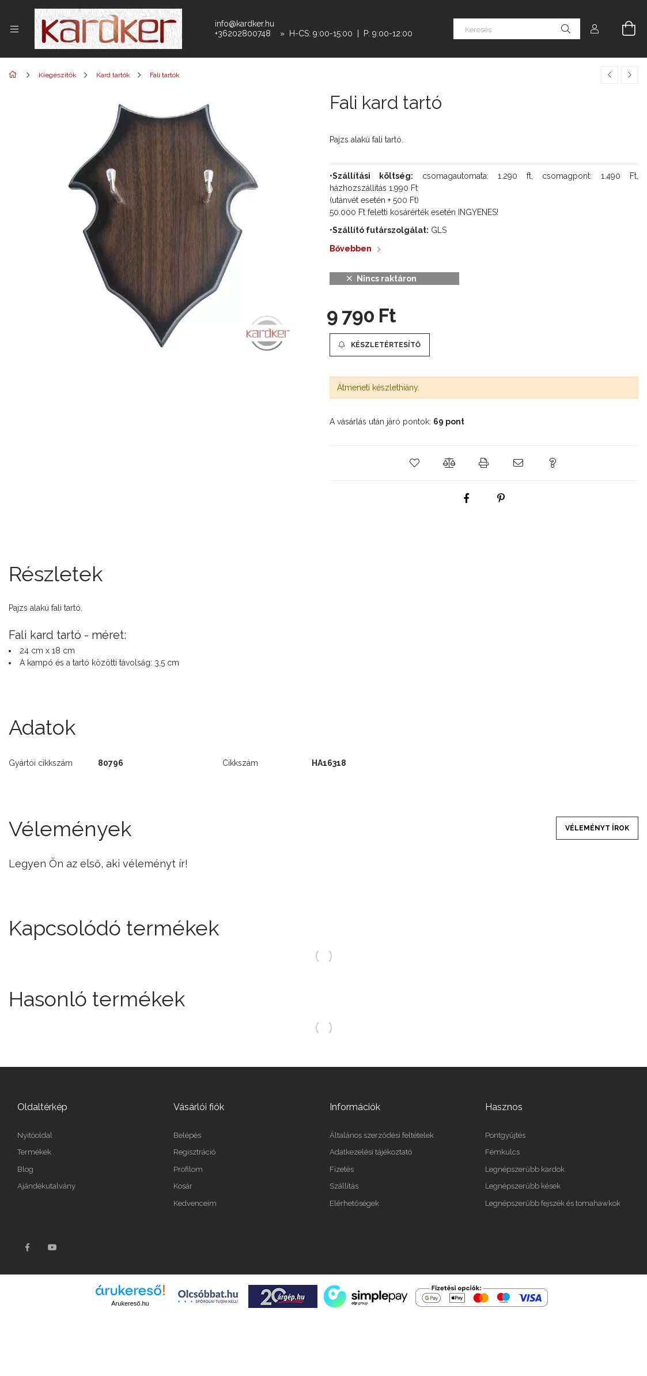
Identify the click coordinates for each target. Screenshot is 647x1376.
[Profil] (594, 28)
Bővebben (351, 248)
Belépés (187, 1135)
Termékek (34, 1152)
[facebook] (466, 498)
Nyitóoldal (34, 1135)
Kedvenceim (195, 1203)
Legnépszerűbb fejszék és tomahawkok (552, 1203)
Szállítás (344, 1186)
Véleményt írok (597, 828)
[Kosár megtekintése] (622, 28)
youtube (52, 1247)
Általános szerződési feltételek (382, 1135)
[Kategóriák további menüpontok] (14, 28)
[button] (380, 344)
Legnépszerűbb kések (523, 1186)
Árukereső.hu (130, 1303)
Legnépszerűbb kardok (525, 1169)
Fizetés (342, 1169)
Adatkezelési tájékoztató (371, 1152)
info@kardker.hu (244, 23)
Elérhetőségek (354, 1203)
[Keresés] (516, 28)
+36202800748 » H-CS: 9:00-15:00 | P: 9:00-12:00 (314, 33)
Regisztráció (194, 1152)
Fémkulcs (502, 1152)
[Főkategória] (15, 75)
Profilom (188, 1169)
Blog (25, 1169)
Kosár (182, 1186)
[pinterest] (501, 498)
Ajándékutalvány (46, 1186)
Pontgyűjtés (505, 1135)
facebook (27, 1247)
